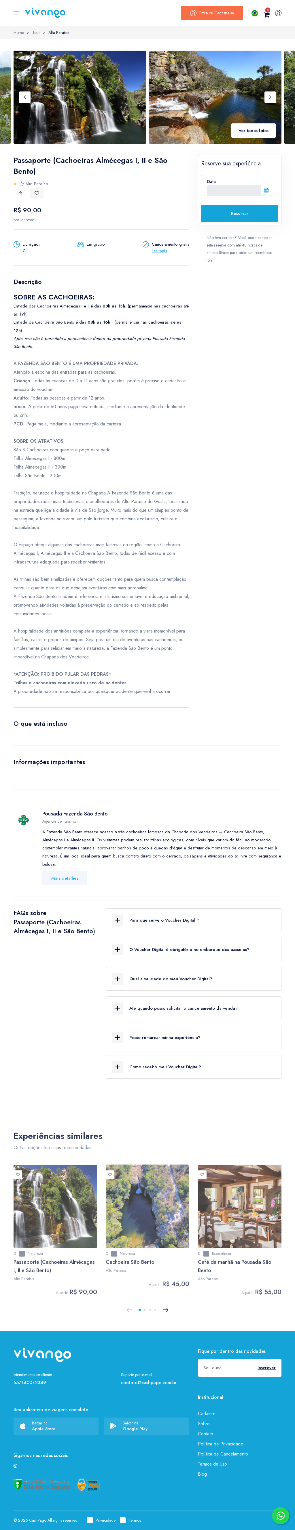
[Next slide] (270, 97)
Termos (130, 1520)
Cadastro (206, 1413)
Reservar (239, 213)
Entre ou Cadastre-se (212, 13)
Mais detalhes (64, 878)
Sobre (204, 1423)
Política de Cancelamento (223, 1454)
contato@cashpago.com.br (149, 1382)
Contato (205, 1433)
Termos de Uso (212, 1464)
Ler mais (159, 251)
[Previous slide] (25, 97)
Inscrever (267, 1368)
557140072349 (30, 1382)
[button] (140, 1310)
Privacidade (101, 1520)
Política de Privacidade (220, 1444)
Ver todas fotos (253, 130)
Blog (202, 1474)
